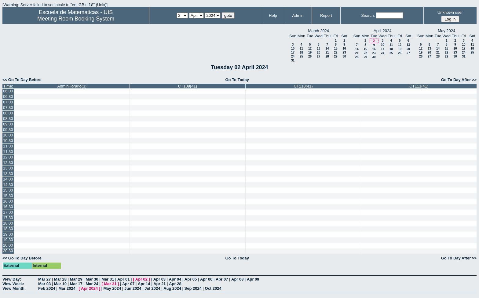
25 (301, 56)
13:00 (8, 168)
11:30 (8, 151)
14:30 (8, 184)
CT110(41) (303, 86)
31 (292, 60)
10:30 (8, 140)
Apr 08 (237, 279)
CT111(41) (418, 86)
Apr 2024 (89, 288)
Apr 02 (141, 279)
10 (292, 48)
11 (301, 48)
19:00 (8, 234)
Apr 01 (123, 279)
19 (310, 52)
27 (318, 56)
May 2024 (112, 288)
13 (318, 48)
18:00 (8, 223)
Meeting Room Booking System (75, 19)
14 (327, 48)
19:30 (8, 239)
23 (344, 52)
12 (310, 48)
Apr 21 (159, 283)
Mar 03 (44, 283)
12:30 (8, 162)
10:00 (8, 135)
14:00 (8, 179)
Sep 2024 (193, 288)
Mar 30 (92, 279)
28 (327, 56)
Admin (297, 15)
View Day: (11, 279)
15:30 (8, 195)
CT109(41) (187, 86)
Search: (368, 15)
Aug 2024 (172, 288)
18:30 (8, 228)
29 (335, 56)
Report (326, 15)
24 (292, 56)
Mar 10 (60, 283)
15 (335, 48)
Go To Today (237, 79)
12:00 (8, 157)
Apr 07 (222, 279)
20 (318, 52)
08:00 (8, 113)
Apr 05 (191, 279)
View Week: (13, 283)
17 (292, 52)
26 (310, 56)
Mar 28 (60, 279)
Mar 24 (92, 283)
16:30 (8, 206)
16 (344, 48)
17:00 (8, 212)
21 (327, 52)
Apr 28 (175, 283)
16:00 (8, 201)
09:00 (8, 124)
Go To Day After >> (459, 79)
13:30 (8, 173)
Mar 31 (107, 279)
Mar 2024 (66, 288)
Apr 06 (206, 279)
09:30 (8, 129)
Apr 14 (144, 283)
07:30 (8, 107)
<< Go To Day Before (22, 79)
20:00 (8, 245)
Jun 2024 (132, 288)
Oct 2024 (213, 288)
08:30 (8, 118)
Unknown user (450, 12)
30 (344, 56)
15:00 (8, 190)
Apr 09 (253, 279)
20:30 (8, 250)
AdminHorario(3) (71, 86)
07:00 (8, 102)
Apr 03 (159, 279)
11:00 (8, 146)
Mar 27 (44, 279)
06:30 (8, 96)
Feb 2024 (46, 288)
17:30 (8, 217)
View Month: (14, 288)
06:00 (8, 91)
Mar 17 (76, 283)
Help (273, 15)
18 (301, 52)
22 (335, 52)
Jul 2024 (152, 288)
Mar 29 (76, 279)
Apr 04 (175, 279)
